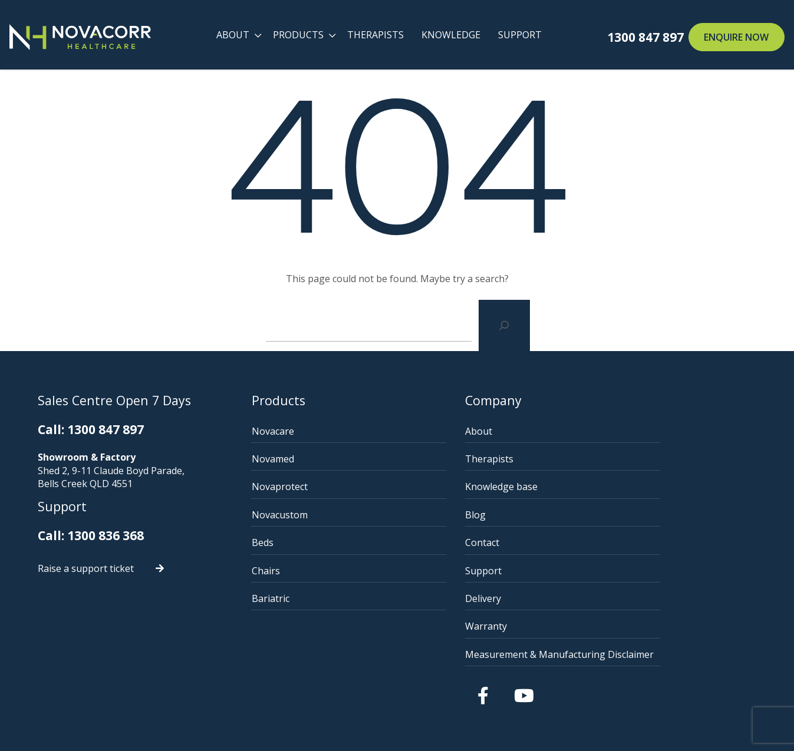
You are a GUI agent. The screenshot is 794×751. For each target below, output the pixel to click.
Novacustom (312, 514)
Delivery (547, 598)
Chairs (298, 570)
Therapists (375, 34)
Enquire (736, 37)
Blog (539, 514)
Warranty (550, 626)
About (232, 34)
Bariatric (303, 598)
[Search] (504, 325)
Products (297, 34)
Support (519, 34)
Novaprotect (312, 486)
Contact (546, 542)
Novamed (305, 458)
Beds (295, 542)
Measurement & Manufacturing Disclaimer (623, 654)
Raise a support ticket (87, 567)
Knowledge (450, 34)
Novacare (305, 431)
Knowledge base (565, 486)
